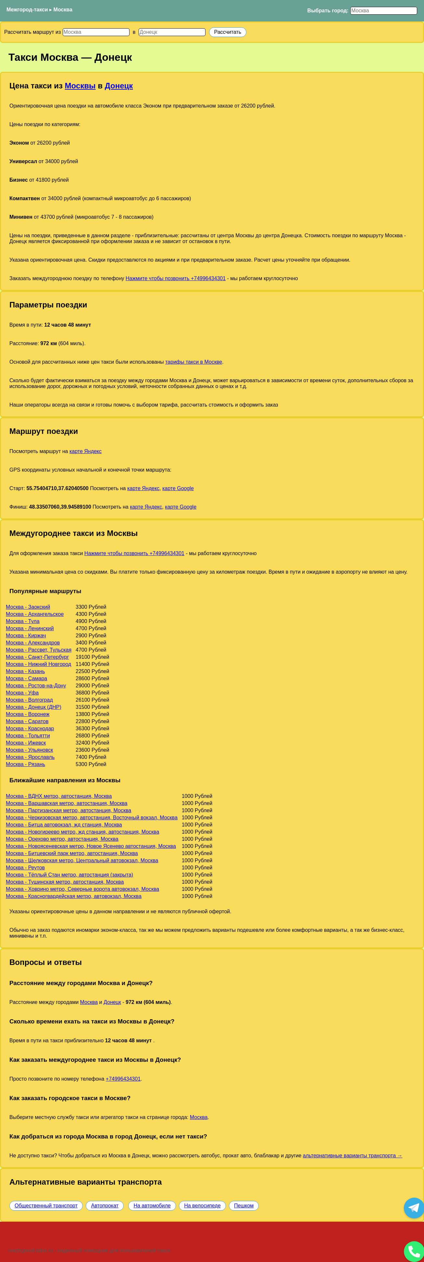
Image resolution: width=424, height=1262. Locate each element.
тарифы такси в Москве (193, 362)
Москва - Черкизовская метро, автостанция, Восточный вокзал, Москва (92, 817)
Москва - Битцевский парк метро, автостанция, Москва (72, 853)
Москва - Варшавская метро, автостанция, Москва (66, 803)
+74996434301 (123, 1079)
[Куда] (172, 32)
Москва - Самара (26, 678)
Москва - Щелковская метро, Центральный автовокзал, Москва (82, 860)
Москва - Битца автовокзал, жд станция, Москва (64, 824)
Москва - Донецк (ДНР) (33, 707)
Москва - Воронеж (27, 714)
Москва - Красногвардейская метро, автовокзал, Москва (74, 896)
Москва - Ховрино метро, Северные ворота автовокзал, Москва (82, 889)
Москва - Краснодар (30, 728)
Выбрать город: (328, 10)
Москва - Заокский (28, 607)
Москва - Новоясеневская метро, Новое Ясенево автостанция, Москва (91, 846)
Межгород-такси (27, 9)
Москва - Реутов (25, 867)
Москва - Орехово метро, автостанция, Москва (62, 839)
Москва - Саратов (27, 721)
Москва (63, 9)
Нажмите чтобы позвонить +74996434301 (176, 278)
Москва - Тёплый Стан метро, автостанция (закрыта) (69, 875)
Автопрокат (104, 1205)
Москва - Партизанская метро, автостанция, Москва (68, 810)
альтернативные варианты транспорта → (353, 1155)
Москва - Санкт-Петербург (37, 657)
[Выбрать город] (383, 11)
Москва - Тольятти (28, 735)
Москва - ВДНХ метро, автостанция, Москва (59, 796)
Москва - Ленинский (30, 628)
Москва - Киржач (26, 635)
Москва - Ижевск (26, 743)
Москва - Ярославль (30, 757)
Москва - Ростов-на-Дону (36, 685)
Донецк (119, 85)
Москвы (80, 85)
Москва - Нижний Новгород (38, 664)
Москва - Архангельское (35, 614)
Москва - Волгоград (29, 700)
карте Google (178, 488)
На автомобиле (151, 1205)
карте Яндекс (85, 451)
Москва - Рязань (25, 764)
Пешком (244, 1205)
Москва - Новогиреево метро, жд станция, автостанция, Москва (82, 832)
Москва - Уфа (22, 693)
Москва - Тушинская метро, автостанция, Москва (65, 882)
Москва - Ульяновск (29, 750)
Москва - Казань (25, 671)
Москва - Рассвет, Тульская (38, 650)
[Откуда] (96, 32)
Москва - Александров (33, 642)
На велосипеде (202, 1205)
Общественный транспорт (46, 1205)
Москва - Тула (23, 621)
